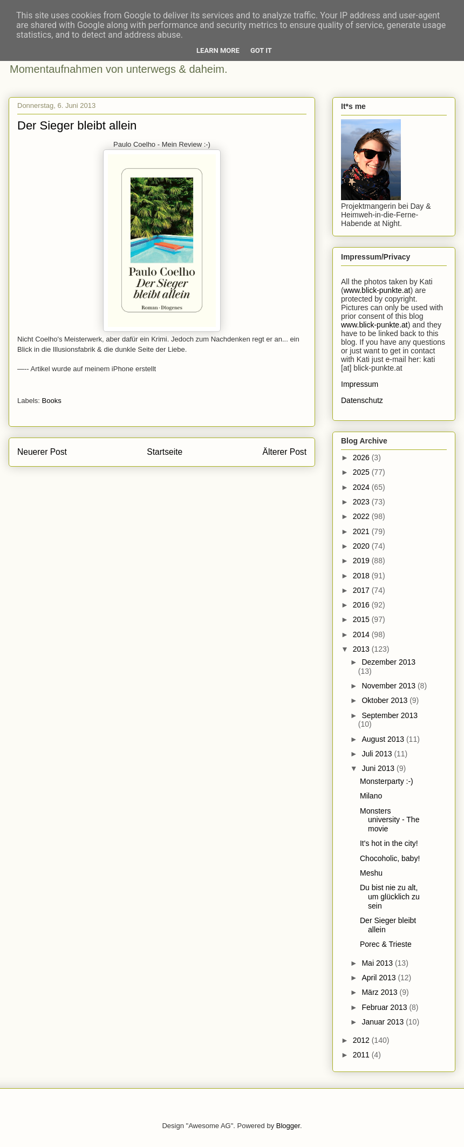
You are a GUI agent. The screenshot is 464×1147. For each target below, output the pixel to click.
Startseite (164, 451)
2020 (362, 546)
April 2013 (379, 977)
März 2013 (380, 992)
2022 (362, 516)
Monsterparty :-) (386, 781)
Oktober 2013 (385, 700)
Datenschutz (362, 400)
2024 (362, 487)
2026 (362, 457)
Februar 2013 (385, 1007)
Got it (261, 50)
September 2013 (389, 715)
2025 (362, 472)
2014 (362, 634)
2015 (362, 619)
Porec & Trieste (386, 944)
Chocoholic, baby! (390, 858)
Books (52, 401)
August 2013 (383, 739)
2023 (362, 501)
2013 (362, 649)
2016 (362, 604)
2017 (362, 590)
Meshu (371, 873)
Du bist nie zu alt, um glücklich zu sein (390, 896)
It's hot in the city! (389, 843)
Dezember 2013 (388, 662)
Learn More (218, 50)
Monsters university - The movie (389, 820)
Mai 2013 (377, 963)
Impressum (359, 384)
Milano (371, 795)
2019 (362, 560)
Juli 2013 (377, 753)
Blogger (288, 1126)
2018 (362, 575)
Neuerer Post (42, 451)
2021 (362, 531)
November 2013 (389, 685)
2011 (362, 1054)
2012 (362, 1040)
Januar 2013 (383, 1022)
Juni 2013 (379, 768)
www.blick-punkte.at (377, 290)
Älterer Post (284, 451)
